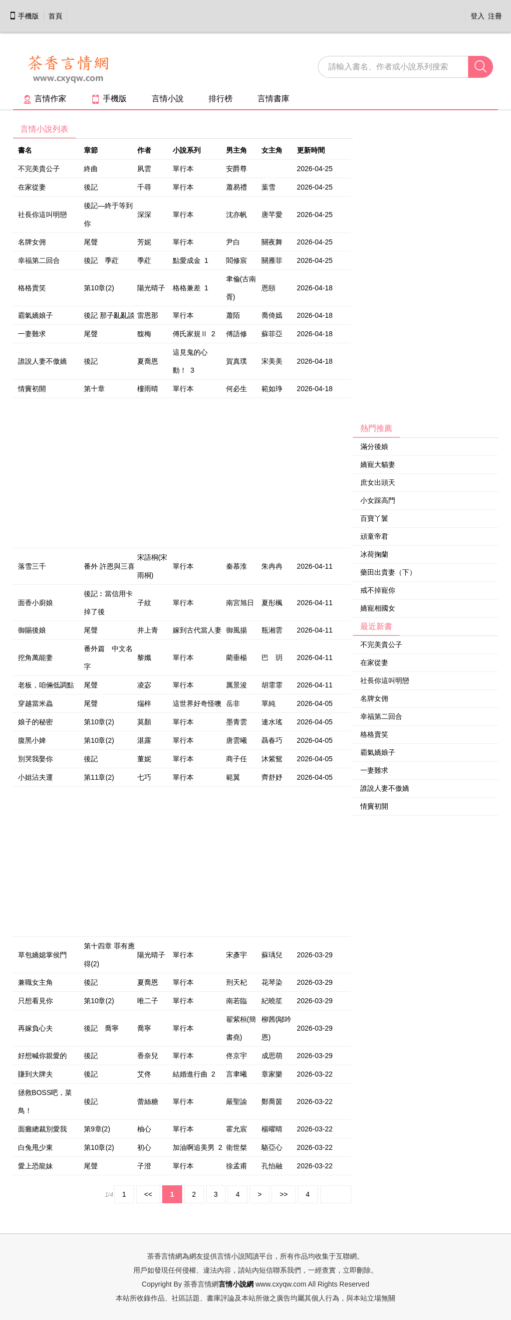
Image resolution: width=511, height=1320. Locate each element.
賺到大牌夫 (35, 1074)
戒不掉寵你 (377, 590)
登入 (478, 16)
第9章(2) (97, 1129)
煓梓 (144, 703)
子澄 (144, 1166)
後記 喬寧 (101, 1028)
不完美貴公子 (39, 169)
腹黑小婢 (32, 740)
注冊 (495, 16)
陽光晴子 (151, 288)
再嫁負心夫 (35, 1028)
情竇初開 (32, 389)
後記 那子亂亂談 (109, 315)
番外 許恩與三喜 (109, 566)
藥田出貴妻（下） (388, 572)
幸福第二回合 (39, 260)
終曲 (91, 169)
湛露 (144, 740)
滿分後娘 (374, 446)
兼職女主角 (35, 982)
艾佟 (144, 1074)
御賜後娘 (32, 630)
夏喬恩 (147, 361)
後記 (91, 187)
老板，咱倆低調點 (46, 685)
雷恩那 (147, 315)
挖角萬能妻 (35, 657)
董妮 (144, 759)
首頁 (55, 16)
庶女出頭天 (377, 482)
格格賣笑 (32, 288)
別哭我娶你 (35, 759)
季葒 (144, 260)
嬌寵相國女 (377, 608)
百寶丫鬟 (374, 518)
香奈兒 (147, 1056)
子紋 (144, 603)
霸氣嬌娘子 (35, 315)
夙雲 (144, 169)
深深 (144, 215)
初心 (144, 1147)
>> (283, 1194)
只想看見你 (35, 1001)
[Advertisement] (426, 270)
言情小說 (168, 98)
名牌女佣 (32, 242)
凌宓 (144, 685)
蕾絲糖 (147, 1101)
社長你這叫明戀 (42, 215)
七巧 (144, 777)
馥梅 (144, 334)
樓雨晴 (147, 389)
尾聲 (91, 242)
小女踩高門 (377, 500)
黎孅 (144, 657)
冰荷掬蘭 (374, 554)
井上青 (147, 630)
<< (148, 1194)
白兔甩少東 (35, 1147)
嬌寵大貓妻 (377, 464)
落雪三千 (32, 566)
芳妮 (144, 242)
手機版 (24, 16)
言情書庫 (273, 98)
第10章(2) (99, 288)
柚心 (144, 1129)
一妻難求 (32, 334)
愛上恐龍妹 (35, 1166)
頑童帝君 (374, 536)
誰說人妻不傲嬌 (42, 361)
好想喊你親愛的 (42, 1056)
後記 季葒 (101, 260)
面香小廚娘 (35, 603)
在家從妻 (32, 187)
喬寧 (144, 1028)
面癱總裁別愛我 (42, 1129)
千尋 (144, 187)
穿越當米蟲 (35, 703)
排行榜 (221, 98)
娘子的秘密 (35, 722)
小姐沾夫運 (35, 777)
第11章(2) (99, 777)
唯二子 (147, 1001)
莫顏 (144, 722)
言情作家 (44, 98)
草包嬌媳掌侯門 (42, 955)
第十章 (94, 389)
